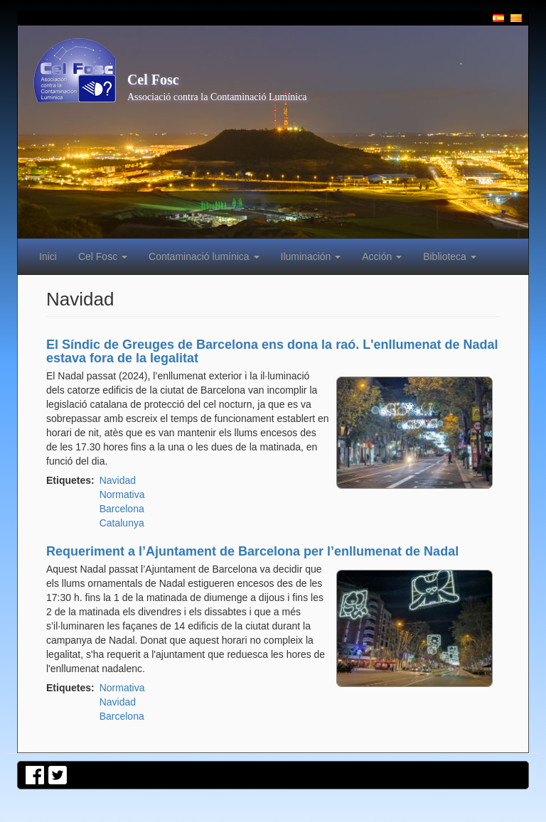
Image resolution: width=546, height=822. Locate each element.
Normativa (122, 494)
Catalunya (122, 523)
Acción (382, 256)
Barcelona (122, 508)
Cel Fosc (153, 79)
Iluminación (311, 256)
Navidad (118, 480)
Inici (48, 256)
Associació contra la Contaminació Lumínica (217, 97)
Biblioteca (449, 256)
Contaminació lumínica (204, 256)
